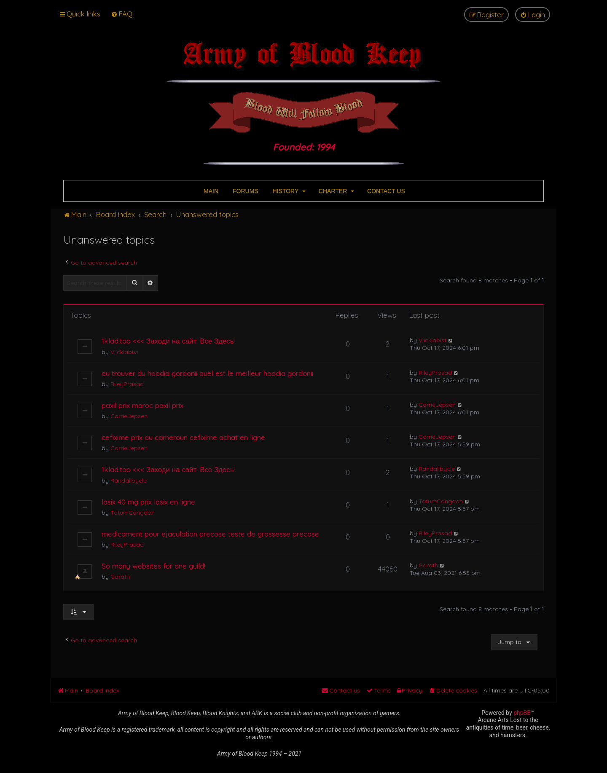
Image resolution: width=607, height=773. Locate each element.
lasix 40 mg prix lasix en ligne (148, 501)
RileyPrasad (127, 384)
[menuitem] (121, 13)
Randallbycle (128, 480)
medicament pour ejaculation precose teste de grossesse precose (210, 533)
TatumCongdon (132, 512)
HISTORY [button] (288, 191)
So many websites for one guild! (153, 565)
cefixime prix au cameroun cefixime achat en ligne (183, 437)
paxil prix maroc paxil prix (142, 405)
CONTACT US (385, 191)
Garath (120, 576)
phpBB (522, 712)
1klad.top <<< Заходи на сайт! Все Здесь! (168, 340)
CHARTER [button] (335, 191)
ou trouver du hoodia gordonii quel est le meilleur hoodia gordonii (207, 373)
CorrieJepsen (129, 416)
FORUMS (244, 191)
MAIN (210, 191)
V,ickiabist (124, 352)
